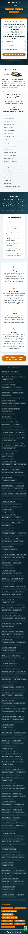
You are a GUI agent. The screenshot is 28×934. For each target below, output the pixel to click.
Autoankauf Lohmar (20, 923)
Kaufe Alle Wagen (20, 920)
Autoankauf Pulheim (21, 908)
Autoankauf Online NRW (8, 926)
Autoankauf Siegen (7, 923)
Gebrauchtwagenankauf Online (10, 917)
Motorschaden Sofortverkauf (9, 911)
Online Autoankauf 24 (8, 914)
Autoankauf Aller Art (7, 920)
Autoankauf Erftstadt (7, 908)
